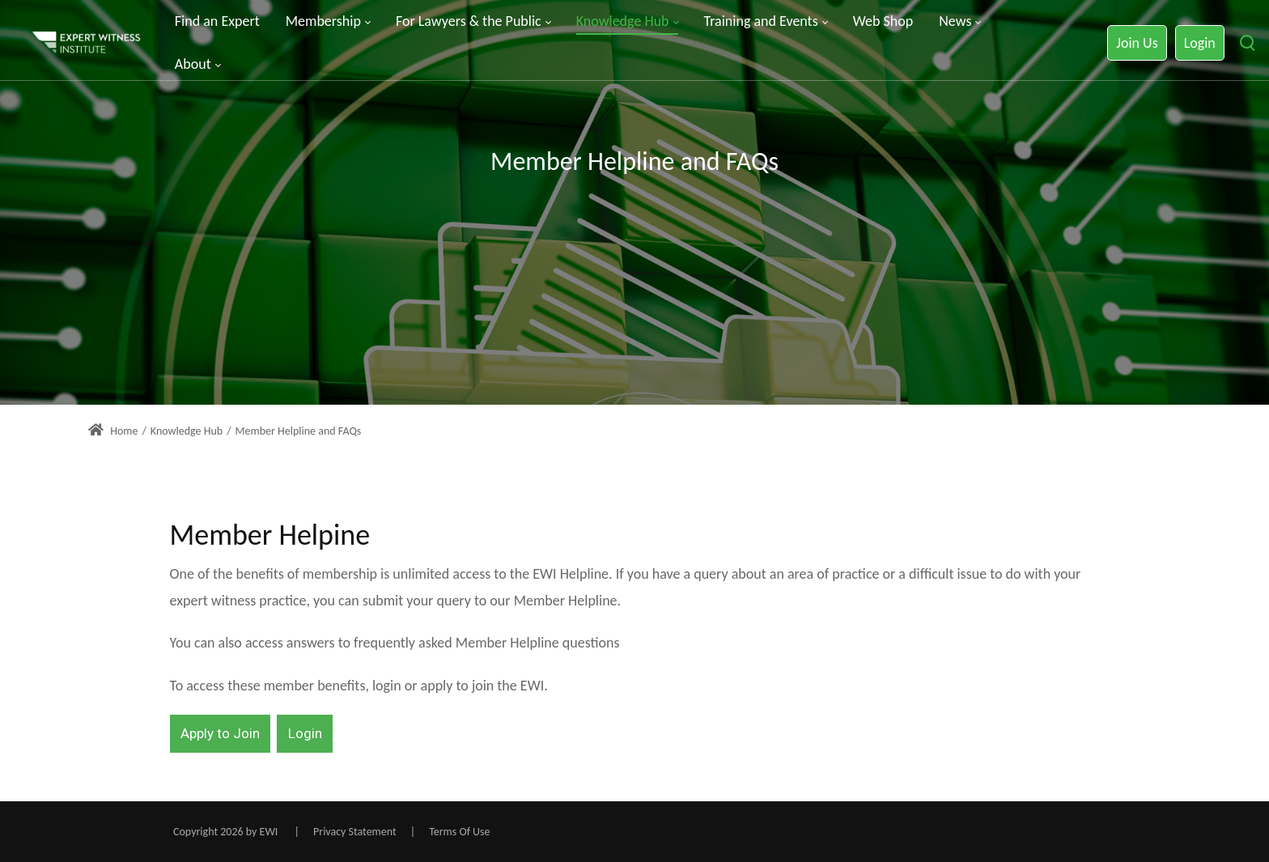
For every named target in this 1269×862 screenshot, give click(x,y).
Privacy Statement (355, 832)
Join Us (1136, 43)
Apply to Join (220, 733)
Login (1200, 43)
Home (113, 431)
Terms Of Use (459, 832)
